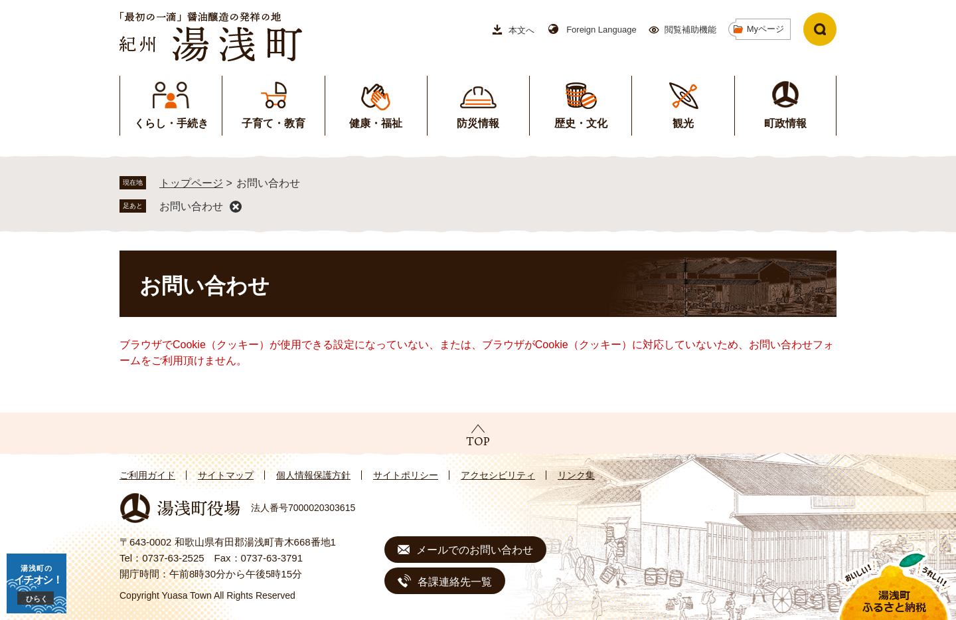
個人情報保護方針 (313, 475)
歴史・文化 (580, 123)
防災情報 (478, 123)
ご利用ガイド (147, 475)
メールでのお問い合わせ (474, 550)
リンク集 (576, 475)
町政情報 (785, 123)
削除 (236, 207)
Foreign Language (601, 30)
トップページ (191, 183)
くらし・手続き (171, 123)
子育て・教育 (273, 123)
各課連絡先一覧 (455, 581)
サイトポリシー (405, 475)
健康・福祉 (375, 123)
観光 (683, 123)
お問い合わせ (191, 206)
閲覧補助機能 (690, 30)
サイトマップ (226, 475)
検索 (819, 29)
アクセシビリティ (498, 475)
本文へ (521, 30)
